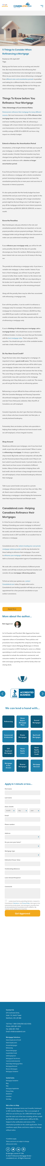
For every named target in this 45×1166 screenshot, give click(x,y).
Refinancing (9, 1048)
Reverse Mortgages (11, 1069)
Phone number (10, 824)
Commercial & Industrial (13, 1061)
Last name (8, 798)
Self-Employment (11, 1056)
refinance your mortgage (12, 555)
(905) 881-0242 (16, 1026)
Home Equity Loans (11, 1042)
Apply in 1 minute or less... (18, 784)
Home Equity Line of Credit (13, 1040)
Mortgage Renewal (11, 1066)
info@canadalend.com (17, 1031)
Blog (7, 1083)
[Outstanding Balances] (22, 873)
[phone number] (22, 828)
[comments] (22, 893)
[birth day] (22, 810)
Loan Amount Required (13, 878)
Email (7, 815)
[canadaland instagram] (23, 1151)
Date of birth (9, 807)
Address (7, 833)
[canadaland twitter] (13, 1151)
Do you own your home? (13, 842)
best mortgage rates (15, 338)
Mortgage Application (12, 1088)
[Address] (22, 837)
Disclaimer (16, 903)
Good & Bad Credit (11, 1053)
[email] (22, 819)
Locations (9, 1096)
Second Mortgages (11, 1045)
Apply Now (12, 609)
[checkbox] (6, 901)
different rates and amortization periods (19, 79)
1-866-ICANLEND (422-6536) (21, 1024)
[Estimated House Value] (22, 864)
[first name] (22, 793)
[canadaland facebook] (8, 1151)
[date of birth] (10, 810)
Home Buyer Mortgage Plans (14, 1063)
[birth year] (34, 810)
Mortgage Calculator (12, 1071)
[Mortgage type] (22, 855)
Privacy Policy (26, 903)
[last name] (22, 801)
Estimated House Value (12, 860)
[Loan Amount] (22, 881)
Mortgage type (10, 851)
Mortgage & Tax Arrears (13, 1058)
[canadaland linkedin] (18, 1151)
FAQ (7, 1086)
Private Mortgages (11, 1050)
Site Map (8, 1099)
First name (8, 789)
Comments (8, 886)
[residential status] (22, 846)
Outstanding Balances (12, 869)
